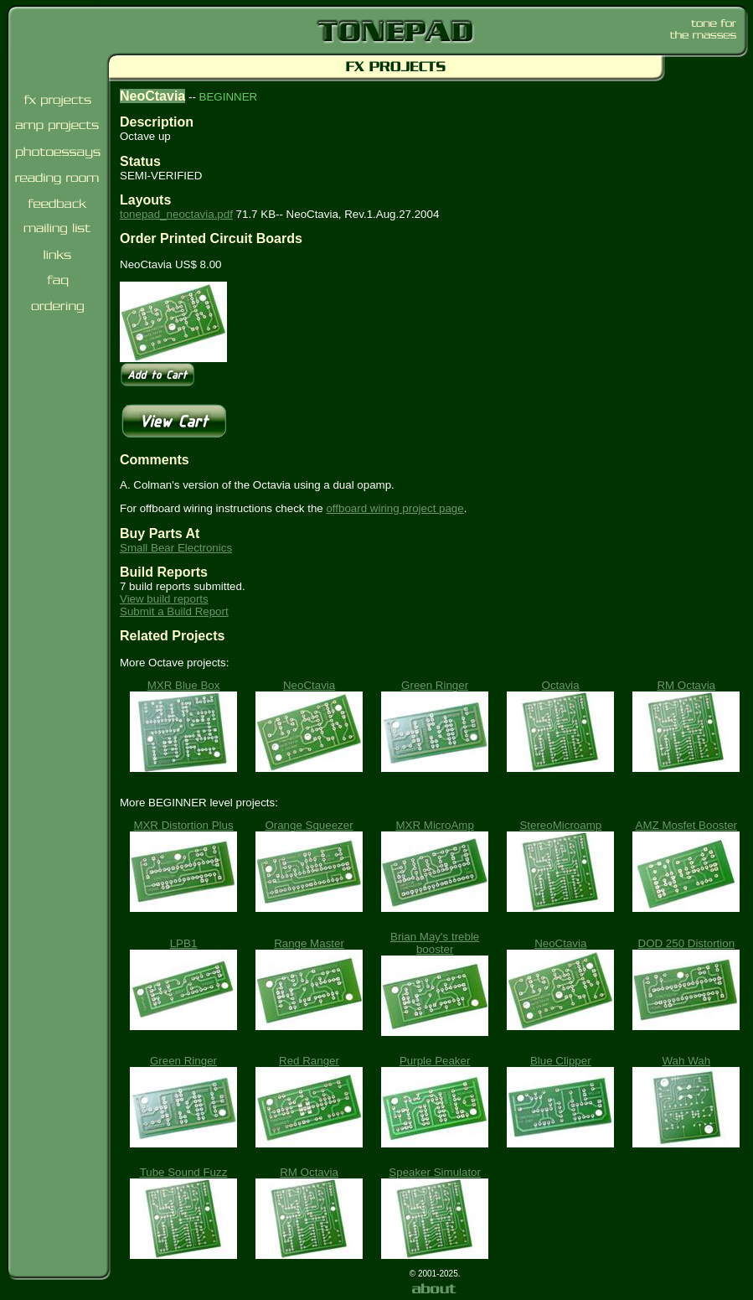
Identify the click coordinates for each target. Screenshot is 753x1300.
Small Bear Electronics (176, 547)
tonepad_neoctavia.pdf (176, 214)
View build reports (164, 599)
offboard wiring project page (394, 508)
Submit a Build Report (174, 611)
